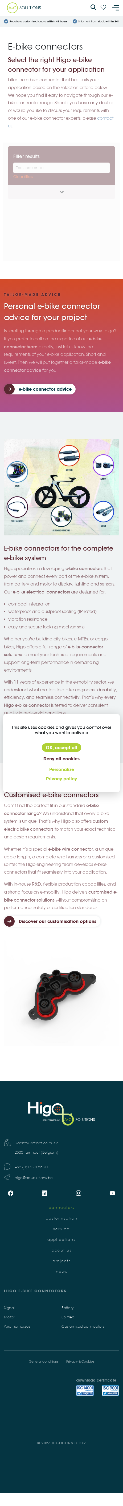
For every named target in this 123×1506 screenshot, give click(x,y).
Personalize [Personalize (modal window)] (61, 769)
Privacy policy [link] (61, 778)
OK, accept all (61, 747)
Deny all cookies (61, 758)
